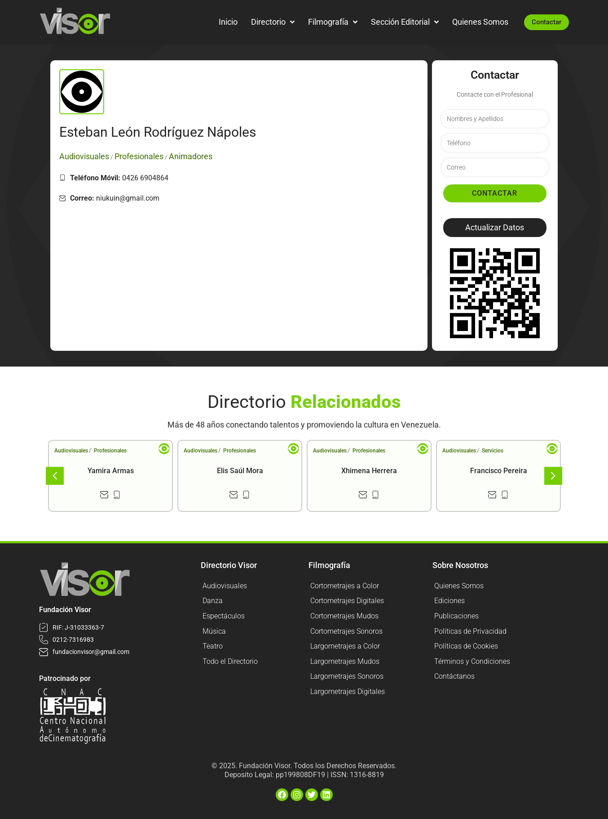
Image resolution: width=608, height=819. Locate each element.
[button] (494, 227)
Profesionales (110, 450)
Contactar (494, 193)
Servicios (492, 450)
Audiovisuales (71, 450)
